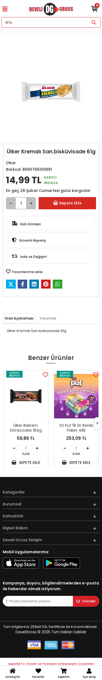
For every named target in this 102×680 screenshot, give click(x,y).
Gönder (86, 601)
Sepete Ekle (67, 203)
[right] (97, 423)
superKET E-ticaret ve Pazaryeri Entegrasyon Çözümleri (51, 664)
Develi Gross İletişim (22, 540)
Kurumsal (12, 504)
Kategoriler (14, 492)
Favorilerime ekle (24, 271)
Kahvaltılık (13, 516)
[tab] (19, 318)
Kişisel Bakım (15, 528)
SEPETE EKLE (25, 462)
